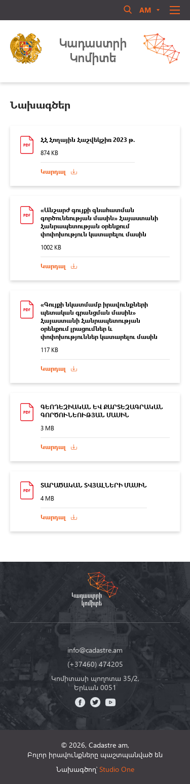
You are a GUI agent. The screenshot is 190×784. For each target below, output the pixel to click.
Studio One (116, 769)
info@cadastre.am (95, 650)
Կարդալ (53, 171)
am (145, 10)
